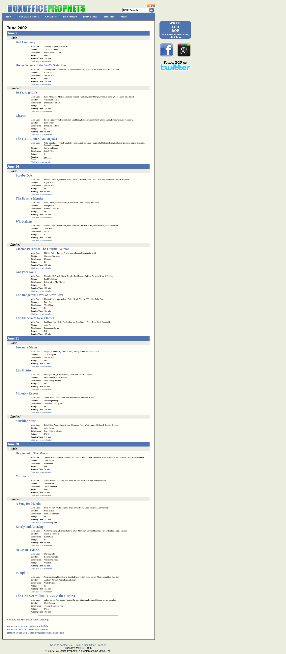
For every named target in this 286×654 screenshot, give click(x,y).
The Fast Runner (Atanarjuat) (36, 138)
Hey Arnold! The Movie (32, 453)
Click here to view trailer (41, 61)
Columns (51, 16)
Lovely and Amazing (29, 526)
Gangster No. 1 (26, 272)
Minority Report (27, 393)
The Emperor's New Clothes (35, 318)
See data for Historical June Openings (28, 619)
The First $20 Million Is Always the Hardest (45, 595)
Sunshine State (26, 420)
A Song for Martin (28, 503)
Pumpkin (22, 572)
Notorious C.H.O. (28, 549)
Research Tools (29, 16)
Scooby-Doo (24, 175)
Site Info (109, 16)
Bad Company (25, 42)
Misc (124, 16)
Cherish (21, 115)
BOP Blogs (90, 16)
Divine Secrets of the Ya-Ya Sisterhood (42, 65)
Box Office (70, 16)
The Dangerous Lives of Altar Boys (39, 295)
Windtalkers (24, 221)
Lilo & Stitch (24, 370)
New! (9, 16)
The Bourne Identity (29, 198)
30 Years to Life (26, 92)
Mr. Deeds (23, 476)
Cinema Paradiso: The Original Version (43, 249)
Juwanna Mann (26, 347)
